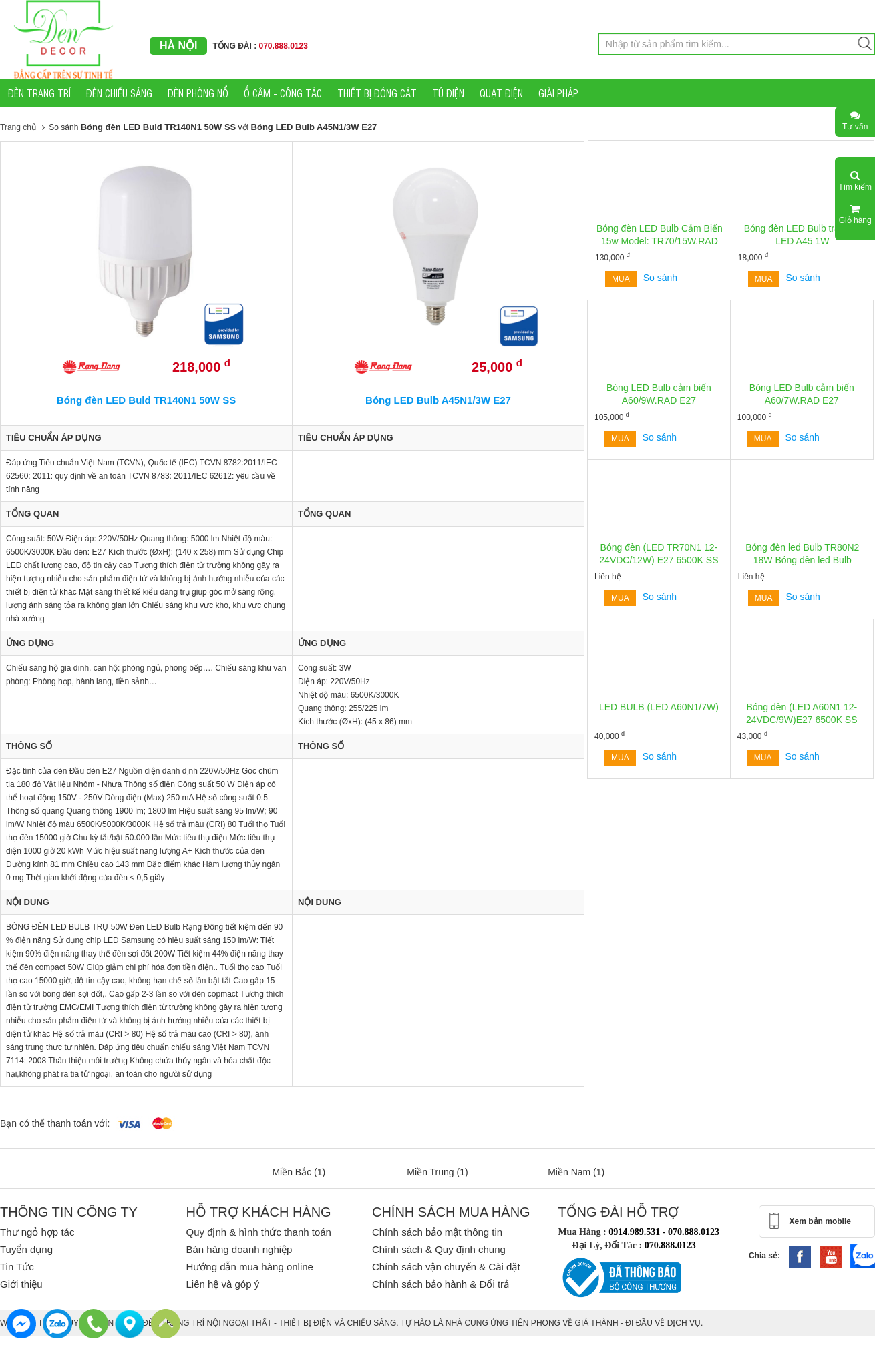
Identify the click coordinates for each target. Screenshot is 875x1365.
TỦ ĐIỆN (448, 93)
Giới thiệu (21, 1284)
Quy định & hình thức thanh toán (258, 1232)
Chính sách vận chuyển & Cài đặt (446, 1266)
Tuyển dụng (26, 1249)
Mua (621, 279)
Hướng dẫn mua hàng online (249, 1266)
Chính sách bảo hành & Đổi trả (440, 1284)
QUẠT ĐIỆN (501, 93)
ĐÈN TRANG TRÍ (39, 93)
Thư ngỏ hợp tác (37, 1232)
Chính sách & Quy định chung (439, 1249)
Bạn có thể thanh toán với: (55, 1123)
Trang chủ (18, 127)
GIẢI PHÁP (558, 93)
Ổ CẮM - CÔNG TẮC (283, 93)
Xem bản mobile (820, 1221)
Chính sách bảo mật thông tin (437, 1232)
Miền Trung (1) (437, 1172)
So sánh (660, 277)
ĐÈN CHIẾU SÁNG (119, 93)
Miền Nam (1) (576, 1172)
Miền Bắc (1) (298, 1172)
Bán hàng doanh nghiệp (239, 1249)
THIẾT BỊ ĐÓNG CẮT (377, 93)
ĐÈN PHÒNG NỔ (198, 93)
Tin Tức (17, 1266)
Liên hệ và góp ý (222, 1284)
